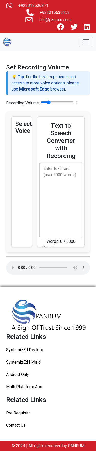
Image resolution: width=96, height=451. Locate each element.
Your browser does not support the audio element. (48, 268)
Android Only (17, 374)
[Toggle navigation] (86, 42)
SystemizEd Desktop (25, 349)
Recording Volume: (23, 103)
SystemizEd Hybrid (23, 362)
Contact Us (16, 425)
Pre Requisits (18, 412)
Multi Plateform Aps (24, 386)
